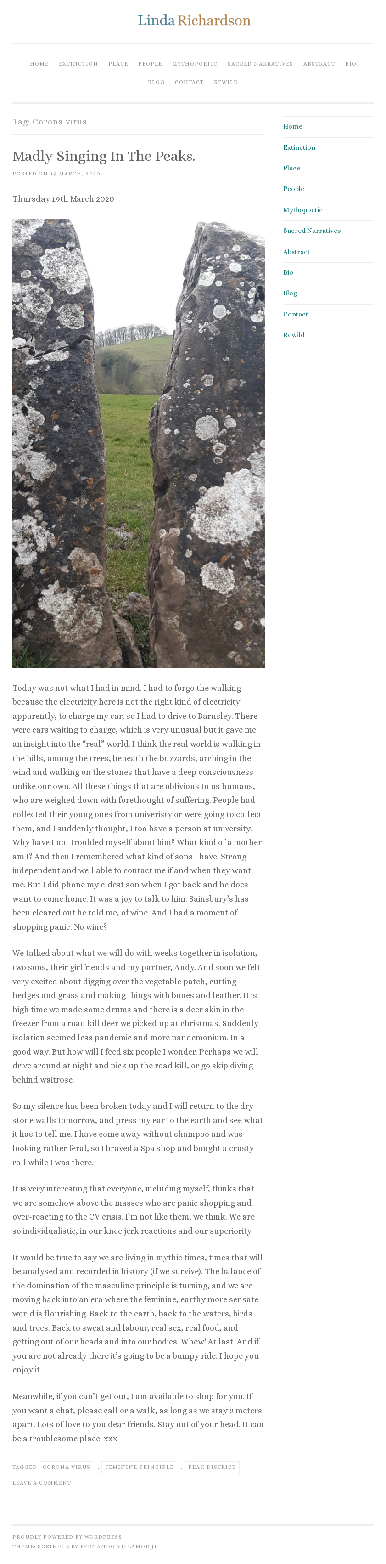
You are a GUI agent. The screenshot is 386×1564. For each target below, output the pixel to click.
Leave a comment (41, 1482)
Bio (351, 64)
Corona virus (66, 1467)
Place (118, 64)
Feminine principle (139, 1467)
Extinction (78, 64)
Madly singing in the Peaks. (104, 155)
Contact (189, 82)
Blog (156, 82)
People (150, 64)
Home (39, 64)
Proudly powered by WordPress (67, 1537)
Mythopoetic (195, 64)
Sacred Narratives (260, 64)
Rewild (226, 82)
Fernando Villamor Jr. (120, 1546)
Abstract (319, 64)
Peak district (212, 1467)
